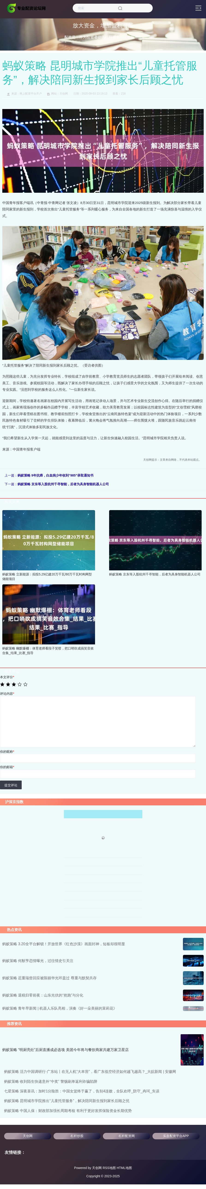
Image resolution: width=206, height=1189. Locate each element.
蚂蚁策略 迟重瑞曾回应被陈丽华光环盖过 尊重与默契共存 (49, 978)
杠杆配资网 (127, 1136)
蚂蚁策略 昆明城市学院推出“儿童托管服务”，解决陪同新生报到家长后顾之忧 (66, 1101)
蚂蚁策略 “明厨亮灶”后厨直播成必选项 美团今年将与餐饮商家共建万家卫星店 (65, 1050)
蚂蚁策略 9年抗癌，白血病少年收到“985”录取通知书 (55, 475)
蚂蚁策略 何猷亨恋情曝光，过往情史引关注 (37, 961)
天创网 (28, 1136)
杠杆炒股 (77, 1136)
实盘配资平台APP (176, 1136)
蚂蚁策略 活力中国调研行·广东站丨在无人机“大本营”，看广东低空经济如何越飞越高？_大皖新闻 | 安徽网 (90, 1072)
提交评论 (10, 785)
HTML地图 (124, 1168)
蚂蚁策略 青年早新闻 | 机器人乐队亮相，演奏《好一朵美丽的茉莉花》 (59, 1008)
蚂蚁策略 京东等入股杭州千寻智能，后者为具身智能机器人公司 (63, 484)
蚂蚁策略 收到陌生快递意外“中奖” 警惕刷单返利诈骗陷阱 (50, 1081)
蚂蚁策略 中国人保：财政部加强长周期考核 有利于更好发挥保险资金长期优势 (68, 1111)
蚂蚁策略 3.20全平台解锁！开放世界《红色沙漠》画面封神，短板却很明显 (63, 944)
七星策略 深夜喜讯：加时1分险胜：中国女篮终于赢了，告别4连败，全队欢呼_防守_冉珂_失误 (81, 1091)
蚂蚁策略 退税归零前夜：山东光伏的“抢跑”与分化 (42, 995)
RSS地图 (109, 1168)
